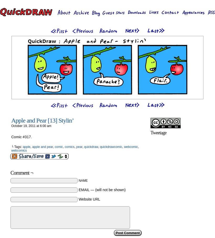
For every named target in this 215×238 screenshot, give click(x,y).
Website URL (89, 199)
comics (69, 147)
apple (26, 147)
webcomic (131, 147)
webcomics (19, 150)
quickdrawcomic (111, 147)
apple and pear (42, 147)
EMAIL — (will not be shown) (102, 190)
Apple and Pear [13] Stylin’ (42, 120)
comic (59, 147)
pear (79, 147)
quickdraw (91, 147)
